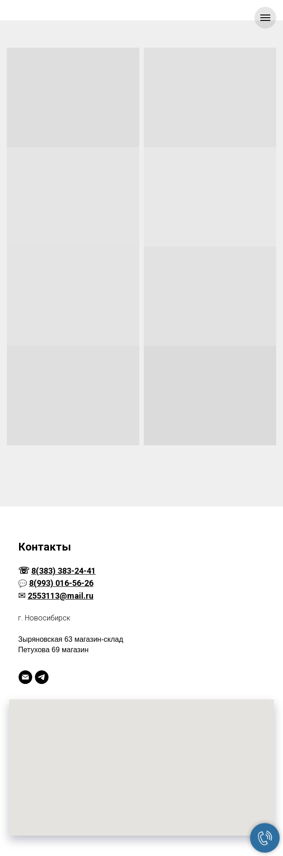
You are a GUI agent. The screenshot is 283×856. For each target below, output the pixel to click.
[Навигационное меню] (265, 18)
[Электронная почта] (25, 677)
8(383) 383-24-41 (63, 571)
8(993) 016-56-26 (61, 583)
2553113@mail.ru (60, 595)
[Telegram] (42, 677)
